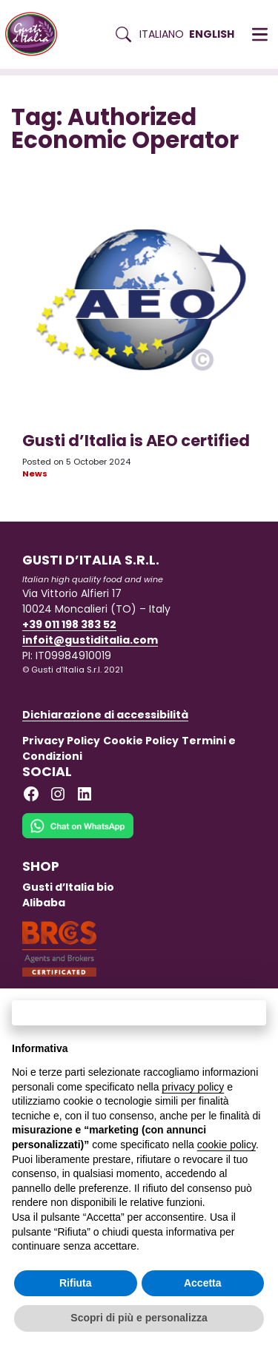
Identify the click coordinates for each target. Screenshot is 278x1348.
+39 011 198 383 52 (69, 624)
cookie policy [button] (226, 1144)
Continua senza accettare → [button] (139, 1012)
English (211, 34)
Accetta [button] (203, 1283)
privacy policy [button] (193, 1087)
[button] (260, 34)
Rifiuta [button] (75, 1283)
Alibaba (43, 902)
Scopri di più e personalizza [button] (138, 1318)
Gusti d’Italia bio (68, 887)
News (34, 473)
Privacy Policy (61, 740)
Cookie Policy (141, 740)
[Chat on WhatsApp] (77, 835)
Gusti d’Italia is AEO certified (136, 440)
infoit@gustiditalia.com (90, 640)
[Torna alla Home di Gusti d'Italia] (36, 34)
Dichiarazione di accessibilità (105, 714)
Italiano (161, 34)
